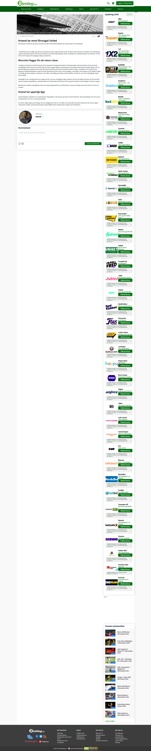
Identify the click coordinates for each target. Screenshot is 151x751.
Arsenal (24, 33)
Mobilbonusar (80, 737)
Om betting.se (119, 733)
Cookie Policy (119, 740)
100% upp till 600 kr (123, 348)
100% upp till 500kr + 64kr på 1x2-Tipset (124, 52)
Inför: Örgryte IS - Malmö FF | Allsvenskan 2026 (125, 651)
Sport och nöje (26, 9)
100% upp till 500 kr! (123, 159)
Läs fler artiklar (110, 721)
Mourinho (43, 33)
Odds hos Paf (122, 448)
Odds (81, 9)
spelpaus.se (115, 27)
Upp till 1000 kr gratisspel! (122, 248)
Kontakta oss (119, 735)
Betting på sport (100, 735)
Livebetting (60, 742)
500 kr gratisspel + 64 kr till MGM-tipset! (124, 67)
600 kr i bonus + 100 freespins (123, 83)
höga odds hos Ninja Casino (123, 115)
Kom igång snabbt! (123, 492)
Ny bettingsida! (122, 263)
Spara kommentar (93, 143)
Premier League (52, 33)
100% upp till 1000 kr (124, 145)
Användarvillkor (119, 737)
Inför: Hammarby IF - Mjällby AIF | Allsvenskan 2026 (124, 669)
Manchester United (33, 33)
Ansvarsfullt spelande (75, 748)
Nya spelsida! (121, 363)
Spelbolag (69, 9)
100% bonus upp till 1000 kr (125, 232)
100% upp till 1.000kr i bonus (124, 216)
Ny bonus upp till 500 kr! (125, 306)
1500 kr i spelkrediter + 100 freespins (124, 99)
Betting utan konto (62, 740)
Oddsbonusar (80, 733)
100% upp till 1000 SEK (124, 292)
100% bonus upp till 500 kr (125, 507)
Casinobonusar (81, 739)
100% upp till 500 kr (123, 130)
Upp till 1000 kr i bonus (124, 201)
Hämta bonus (125, 23)
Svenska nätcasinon (102, 740)
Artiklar (24, 12)
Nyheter (98, 739)
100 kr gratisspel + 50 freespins (124, 477)
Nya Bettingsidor (62, 735)
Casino (120, 9)
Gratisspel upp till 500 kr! (125, 391)
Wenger (59, 33)
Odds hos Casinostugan (124, 434)
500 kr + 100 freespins (124, 462)
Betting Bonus (54, 9)
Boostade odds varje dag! (125, 334)
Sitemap (117, 742)
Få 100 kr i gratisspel (123, 538)
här (111, 29)
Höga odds (121, 566)
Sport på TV (94, 9)
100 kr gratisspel (122, 419)
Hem (19, 12)
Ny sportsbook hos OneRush (123, 580)
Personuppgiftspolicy (121, 739)
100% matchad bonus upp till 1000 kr (124, 36)
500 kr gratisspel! (123, 21)
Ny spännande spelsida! (124, 277)
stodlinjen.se (109, 27)
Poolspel (108, 9)
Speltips (41, 9)
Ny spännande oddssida (124, 377)
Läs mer (129, 14)
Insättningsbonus (82, 735)
